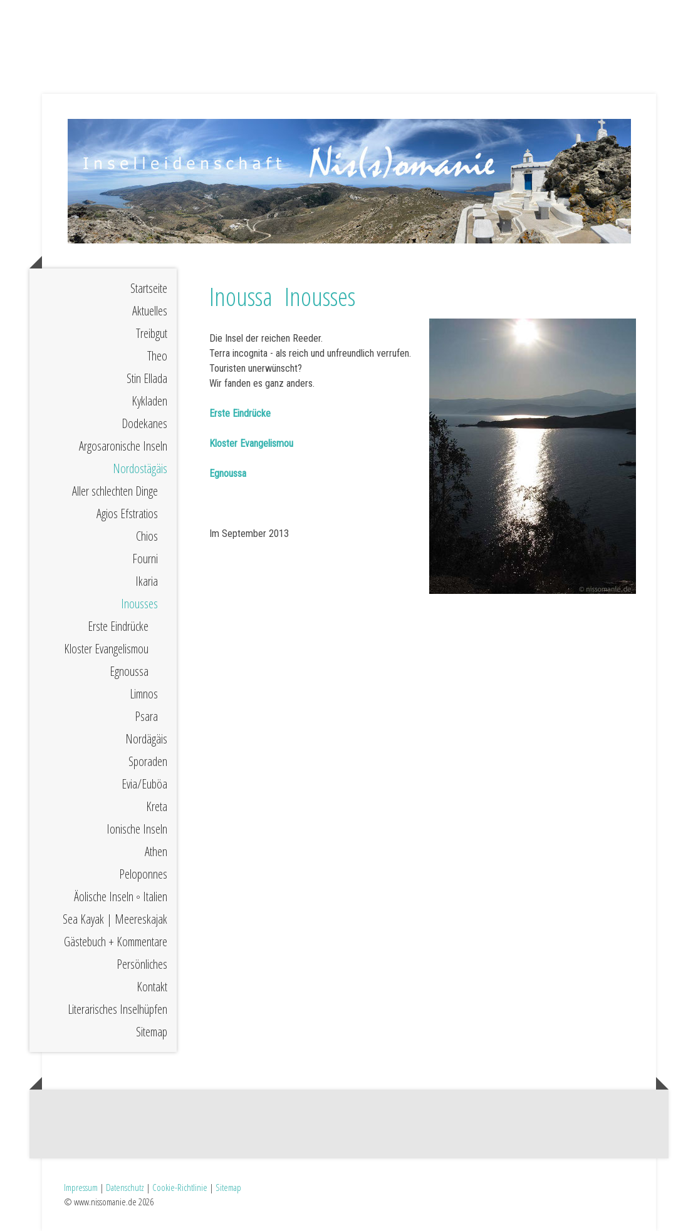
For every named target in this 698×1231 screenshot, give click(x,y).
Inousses (139, 603)
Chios (147, 536)
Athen (156, 851)
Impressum (81, 1187)
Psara (146, 716)
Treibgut (151, 333)
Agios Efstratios (127, 513)
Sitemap (151, 1031)
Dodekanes (144, 423)
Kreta (156, 806)
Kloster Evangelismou (106, 648)
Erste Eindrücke (118, 626)
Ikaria (146, 581)
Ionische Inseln (137, 828)
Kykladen (149, 400)
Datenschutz (125, 1187)
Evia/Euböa (144, 783)
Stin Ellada (147, 378)
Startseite (148, 288)
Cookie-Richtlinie (179, 1187)
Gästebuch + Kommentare (115, 941)
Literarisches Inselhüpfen (117, 1009)
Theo (157, 355)
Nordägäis (146, 738)
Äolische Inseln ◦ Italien (120, 896)
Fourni (145, 558)
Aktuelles (149, 310)
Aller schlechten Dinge (115, 491)
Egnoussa (129, 671)
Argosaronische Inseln (123, 445)
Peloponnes (143, 874)
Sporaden (147, 761)
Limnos (144, 693)
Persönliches (142, 964)
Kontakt (152, 986)
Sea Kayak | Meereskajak (115, 919)
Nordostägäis (140, 468)
